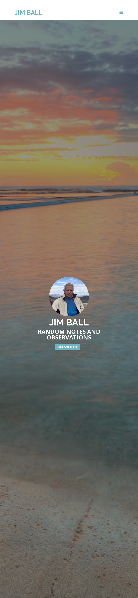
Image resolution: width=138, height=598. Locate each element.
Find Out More (67, 346)
